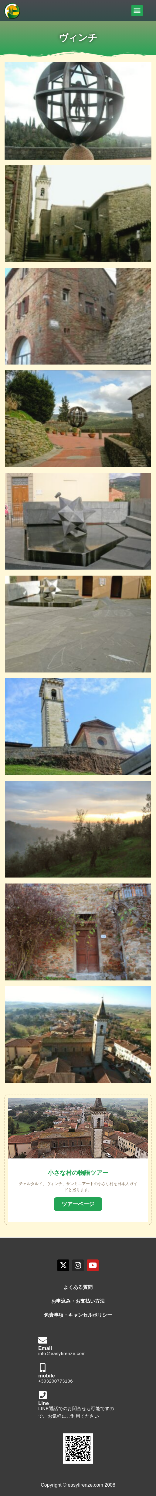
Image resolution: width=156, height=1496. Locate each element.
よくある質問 (78, 1287)
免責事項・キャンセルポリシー (78, 1315)
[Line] (42, 1395)
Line (43, 1403)
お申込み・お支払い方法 (78, 1301)
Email (45, 1348)
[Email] (42, 1340)
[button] (137, 10)
